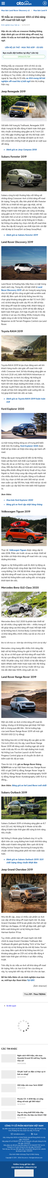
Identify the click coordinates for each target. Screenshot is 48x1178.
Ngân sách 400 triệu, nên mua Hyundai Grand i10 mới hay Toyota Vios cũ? (31, 1058)
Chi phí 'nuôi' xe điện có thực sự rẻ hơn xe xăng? (31, 1072)
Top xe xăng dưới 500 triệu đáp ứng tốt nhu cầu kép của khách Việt (31, 1113)
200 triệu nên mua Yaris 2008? (30, 1085)
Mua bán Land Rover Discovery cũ (15, 10)
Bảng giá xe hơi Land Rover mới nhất (29, 785)
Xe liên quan (11, 1006)
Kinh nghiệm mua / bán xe (10, 25)
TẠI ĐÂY (31, 980)
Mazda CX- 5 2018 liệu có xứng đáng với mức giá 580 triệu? (30, 1100)
